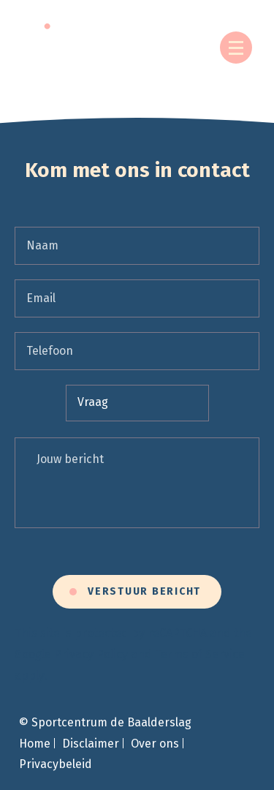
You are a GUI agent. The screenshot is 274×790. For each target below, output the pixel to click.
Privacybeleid (55, 764)
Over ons (155, 743)
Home (34, 743)
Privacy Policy (91, 654)
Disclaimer (90, 743)
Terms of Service (200, 654)
